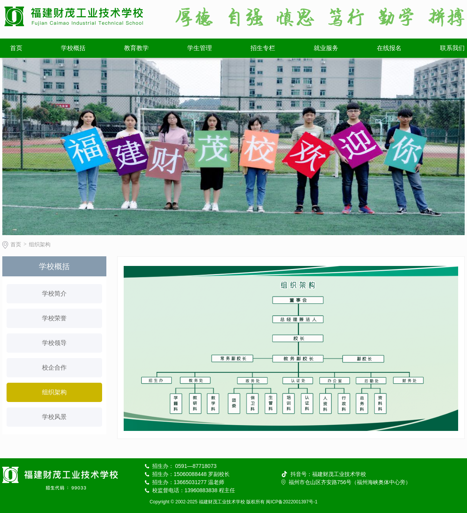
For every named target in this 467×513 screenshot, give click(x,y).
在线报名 (389, 48)
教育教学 (136, 48)
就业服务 (326, 48)
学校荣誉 (54, 318)
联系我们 (452, 48)
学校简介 (54, 293)
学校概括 (73, 48)
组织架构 (39, 244)
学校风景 (54, 417)
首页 (16, 48)
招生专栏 (262, 48)
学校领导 (54, 343)
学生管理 (199, 48)
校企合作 (54, 367)
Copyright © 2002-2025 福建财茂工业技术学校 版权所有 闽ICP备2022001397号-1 (233, 502)
